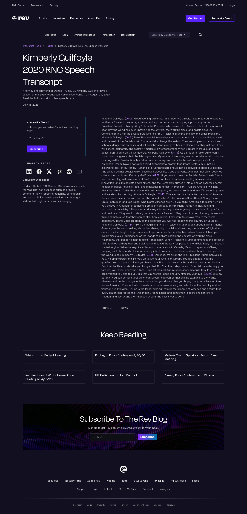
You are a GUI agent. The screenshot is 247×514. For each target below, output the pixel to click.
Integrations (73, 481)
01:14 (175, 152)
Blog (125, 481)
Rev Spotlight (128, 34)
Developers (37, 5)
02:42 (161, 194)
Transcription (108, 34)
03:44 (129, 224)
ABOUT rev (93, 481)
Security (54, 5)
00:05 (129, 118)
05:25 (208, 273)
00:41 (129, 137)
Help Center (18, 5)
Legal (65, 34)
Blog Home (50, 34)
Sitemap (158, 505)
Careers (159, 481)
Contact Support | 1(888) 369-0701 (204, 5)
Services (53, 481)
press (195, 481)
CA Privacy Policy (141, 505)
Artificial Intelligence (85, 34)
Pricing (110, 481)
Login (232, 5)
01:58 (156, 175)
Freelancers (178, 481)
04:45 (150, 254)
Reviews (171, 505)
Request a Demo (222, 18)
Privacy (124, 505)
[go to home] (123, 469)
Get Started (195, 18)
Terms (113, 505)
